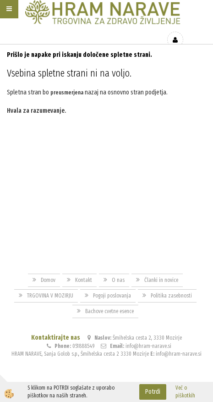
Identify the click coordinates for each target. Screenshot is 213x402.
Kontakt (83, 280)
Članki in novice (161, 280)
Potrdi (152, 392)
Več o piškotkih (185, 392)
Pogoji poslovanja (112, 295)
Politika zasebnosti (171, 295)
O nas (118, 280)
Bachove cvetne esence (109, 311)
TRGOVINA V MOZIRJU (50, 295)
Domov (48, 280)
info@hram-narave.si (148, 346)
